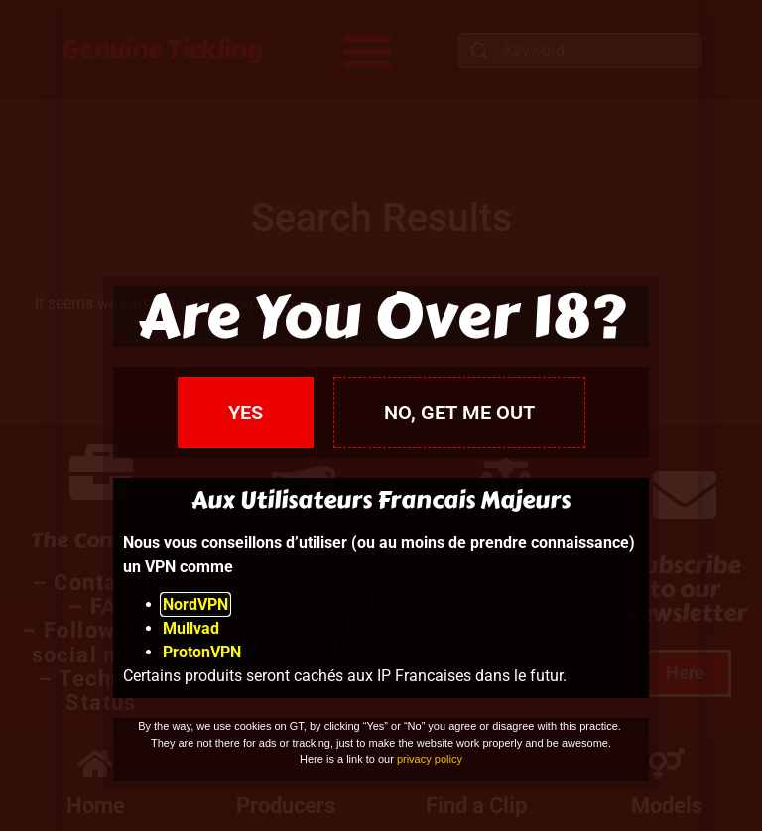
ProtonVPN (202, 652)
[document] (381, 415)
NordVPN (195, 604)
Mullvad (191, 628)
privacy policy (429, 759)
